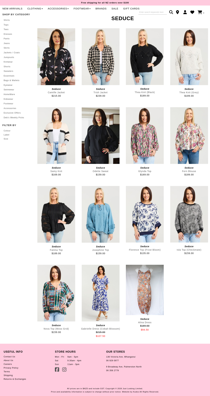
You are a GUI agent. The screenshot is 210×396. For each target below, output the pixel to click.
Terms (7, 382)
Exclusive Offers (12, 122)
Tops (6, 35)
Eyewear (8, 94)
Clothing (105, 13)
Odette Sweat (100, 182)
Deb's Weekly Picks (14, 126)
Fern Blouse (189, 182)
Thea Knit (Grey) (189, 103)
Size (6, 147)
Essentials (9, 85)
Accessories (128, 13)
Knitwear (8, 72)
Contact (178, 12)
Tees (6, 40)
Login (186, 12)
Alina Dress (145, 333)
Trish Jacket (101, 103)
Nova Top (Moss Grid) (56, 339)
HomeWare (9, 103)
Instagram (64, 380)
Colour (7, 139)
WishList (193, 12)
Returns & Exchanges (15, 390)
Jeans (7, 53)
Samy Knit (56, 182)
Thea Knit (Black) (145, 103)
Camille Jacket (56, 103)
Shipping (8, 386)
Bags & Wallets (11, 90)
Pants (7, 49)
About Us (8, 371)
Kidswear (8, 108)
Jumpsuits (9, 67)
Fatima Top (56, 260)
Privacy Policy (11, 379)
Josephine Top (100, 260)
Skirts (7, 58)
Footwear (8, 113)
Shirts (7, 31)
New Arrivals (83, 13)
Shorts (7, 76)
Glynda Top (144, 182)
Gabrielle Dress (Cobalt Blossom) (100, 339)
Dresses (8, 44)
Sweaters (8, 81)
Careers (8, 375)
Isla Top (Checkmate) (189, 260)
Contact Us (9, 367)
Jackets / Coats (11, 63)
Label (6, 143)
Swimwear (9, 99)
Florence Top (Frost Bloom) (145, 260)
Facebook (57, 380)
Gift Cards (81, 19)
